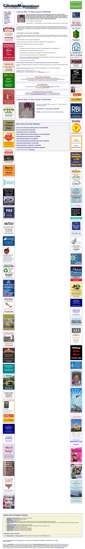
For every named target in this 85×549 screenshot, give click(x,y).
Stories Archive (7, 22)
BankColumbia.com (76, 39)
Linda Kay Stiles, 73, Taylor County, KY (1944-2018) (47, 108)
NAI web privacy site (60, 547)
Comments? (44, 111)
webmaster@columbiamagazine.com (39, 544)
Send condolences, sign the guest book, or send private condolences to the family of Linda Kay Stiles (37, 62)
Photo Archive (7, 20)
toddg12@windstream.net (47, 86)
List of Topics (7, 19)
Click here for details (8, 70)
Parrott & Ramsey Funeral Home (23, 68)
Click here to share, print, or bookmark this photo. (55, 111)
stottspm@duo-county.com (55, 94)
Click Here (76, 444)
